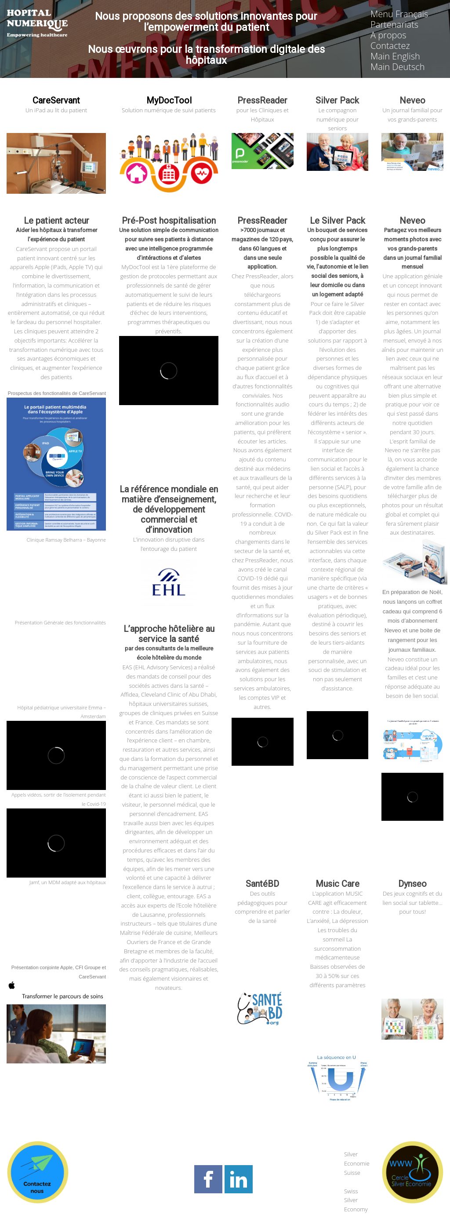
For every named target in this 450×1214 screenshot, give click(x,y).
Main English (395, 56)
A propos (388, 35)
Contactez (390, 46)
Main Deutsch (397, 67)
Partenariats (394, 24)
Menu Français (399, 14)
